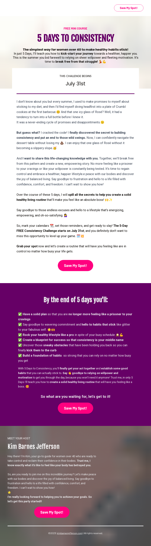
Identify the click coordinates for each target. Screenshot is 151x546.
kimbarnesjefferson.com (69, 533)
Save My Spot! (129, 8)
